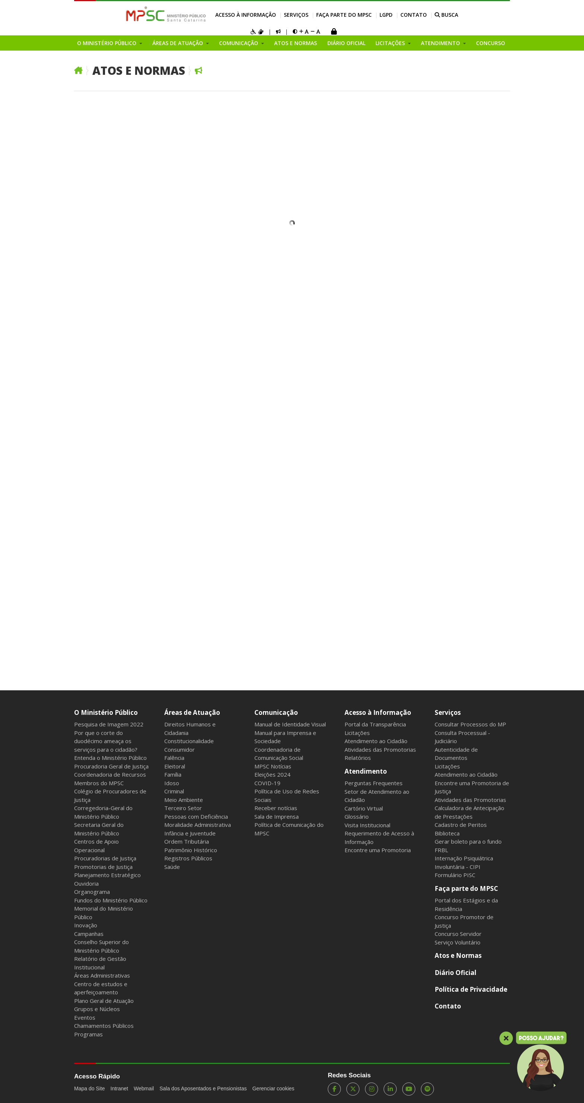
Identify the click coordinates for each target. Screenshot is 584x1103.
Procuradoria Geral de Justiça (111, 766)
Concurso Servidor (458, 933)
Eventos (84, 1017)
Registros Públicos (188, 858)
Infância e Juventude (190, 833)
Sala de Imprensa (276, 816)
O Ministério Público (106, 712)
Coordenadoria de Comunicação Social (278, 754)
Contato (413, 14)
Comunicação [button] (239, 43)
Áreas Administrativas (102, 975)
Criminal (174, 791)
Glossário (357, 816)
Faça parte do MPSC (344, 14)
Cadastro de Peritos (461, 824)
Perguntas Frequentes (374, 783)
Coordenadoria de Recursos (110, 774)
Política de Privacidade (471, 989)
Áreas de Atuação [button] (178, 43)
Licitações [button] (390, 43)
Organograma (92, 891)
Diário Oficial (346, 43)
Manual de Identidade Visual (290, 724)
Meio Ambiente (183, 799)
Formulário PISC (455, 875)
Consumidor (179, 749)
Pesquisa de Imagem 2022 (108, 724)
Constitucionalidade (189, 741)
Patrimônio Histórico (190, 850)
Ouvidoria (86, 883)
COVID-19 (267, 783)
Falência (174, 757)
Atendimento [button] (441, 43)
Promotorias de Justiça (103, 866)
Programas (88, 1034)
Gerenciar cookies (273, 1088)
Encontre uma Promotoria (378, 850)
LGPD (386, 14)
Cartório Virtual (364, 808)
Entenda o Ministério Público (110, 757)
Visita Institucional (367, 825)
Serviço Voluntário (457, 942)
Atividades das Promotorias (380, 749)
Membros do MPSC (99, 783)
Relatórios (358, 757)
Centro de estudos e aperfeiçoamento (100, 988)
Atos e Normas (295, 43)
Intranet (119, 1088)
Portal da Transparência (375, 724)
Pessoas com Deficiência (196, 816)
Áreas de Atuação (192, 712)
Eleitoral (174, 766)
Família (172, 774)
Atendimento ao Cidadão (376, 741)
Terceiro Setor (183, 808)
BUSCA (446, 14)
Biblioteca (447, 833)
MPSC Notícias (272, 766)
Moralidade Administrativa (197, 824)
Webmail (144, 1088)
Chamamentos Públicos (104, 1025)
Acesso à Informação (245, 14)
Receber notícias (275, 808)
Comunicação (276, 712)
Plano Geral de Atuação (104, 1000)
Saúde (172, 866)
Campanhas (89, 933)
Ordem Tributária (186, 841)
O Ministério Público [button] (107, 43)
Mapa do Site (89, 1088)
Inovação (85, 925)
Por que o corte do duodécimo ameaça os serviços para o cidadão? (105, 741)
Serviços (296, 14)
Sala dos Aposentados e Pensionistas (203, 1088)
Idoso (171, 783)
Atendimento (366, 771)
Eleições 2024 (272, 774)
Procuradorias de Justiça (105, 858)
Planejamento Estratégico (107, 875)
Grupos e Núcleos (97, 1009)
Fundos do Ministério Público (110, 900)
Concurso (490, 43)
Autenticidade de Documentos (456, 754)
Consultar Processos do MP (470, 724)
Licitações (357, 732)
